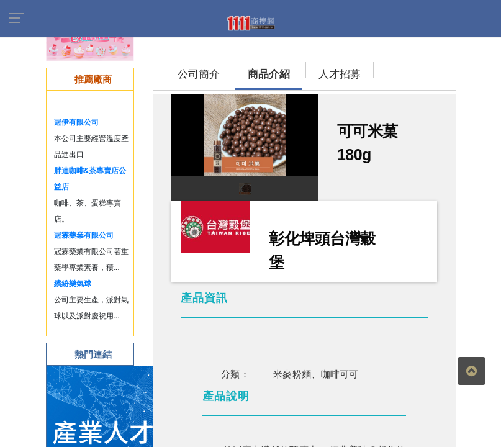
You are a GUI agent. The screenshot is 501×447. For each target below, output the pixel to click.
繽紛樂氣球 (72, 283)
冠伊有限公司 (76, 122)
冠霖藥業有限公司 (84, 235)
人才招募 (339, 74)
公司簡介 (199, 74)
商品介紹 (269, 74)
